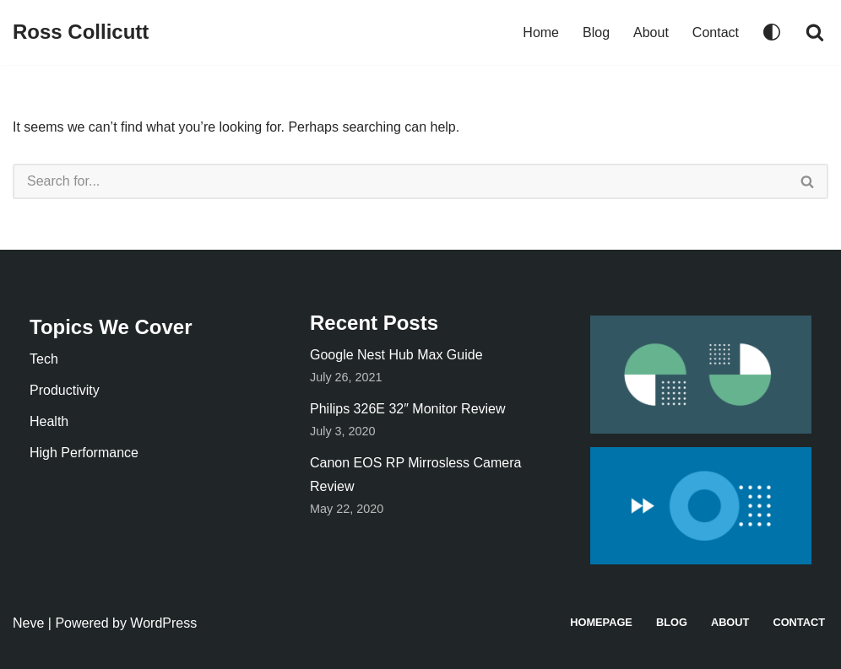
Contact (715, 32)
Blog (596, 32)
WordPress (163, 623)
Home (541, 32)
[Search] (815, 32)
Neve (28, 623)
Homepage (601, 622)
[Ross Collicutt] (81, 32)
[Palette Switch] (771, 32)
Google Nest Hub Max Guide (396, 355)
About (651, 32)
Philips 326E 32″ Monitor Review (408, 409)
